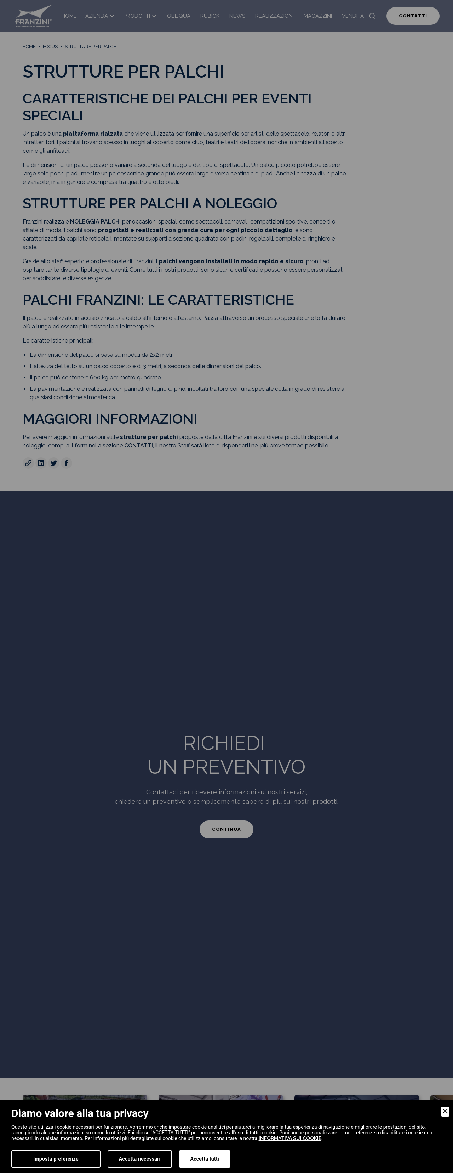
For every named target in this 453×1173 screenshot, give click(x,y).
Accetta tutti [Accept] (204, 1159)
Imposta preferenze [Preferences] (56, 1159)
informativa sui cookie (290, 1138)
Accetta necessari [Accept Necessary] (140, 1159)
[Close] (445, 1112)
